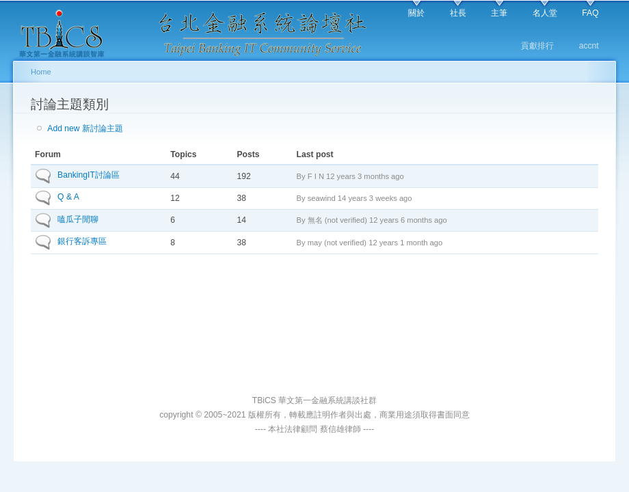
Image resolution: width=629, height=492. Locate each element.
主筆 (499, 13)
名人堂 (545, 13)
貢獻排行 (537, 46)
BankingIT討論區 (88, 175)
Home (41, 72)
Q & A (68, 197)
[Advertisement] (314, 338)
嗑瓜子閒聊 (77, 219)
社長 (458, 13)
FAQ (590, 13)
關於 (416, 13)
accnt (589, 46)
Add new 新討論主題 (85, 128)
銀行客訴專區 (82, 241)
